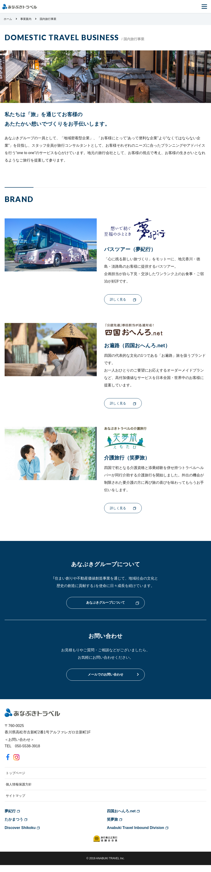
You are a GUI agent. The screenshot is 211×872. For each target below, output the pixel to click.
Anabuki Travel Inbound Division (135, 835)
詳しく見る (118, 300)
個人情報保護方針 (19, 791)
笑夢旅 (112, 826)
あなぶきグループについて (105, 607)
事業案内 (25, 19)
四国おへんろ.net (121, 818)
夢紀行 (10, 818)
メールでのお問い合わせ (105, 681)
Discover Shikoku (20, 835)
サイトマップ (15, 802)
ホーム (8, 19)
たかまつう (14, 826)
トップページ (15, 780)
